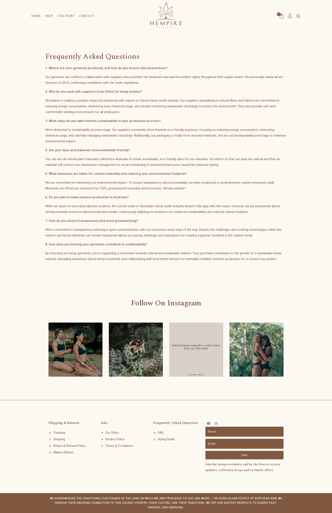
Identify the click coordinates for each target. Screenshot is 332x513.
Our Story (66, 16)
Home (36, 16)
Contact (86, 16)
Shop (49, 16)
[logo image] (166, 13)
